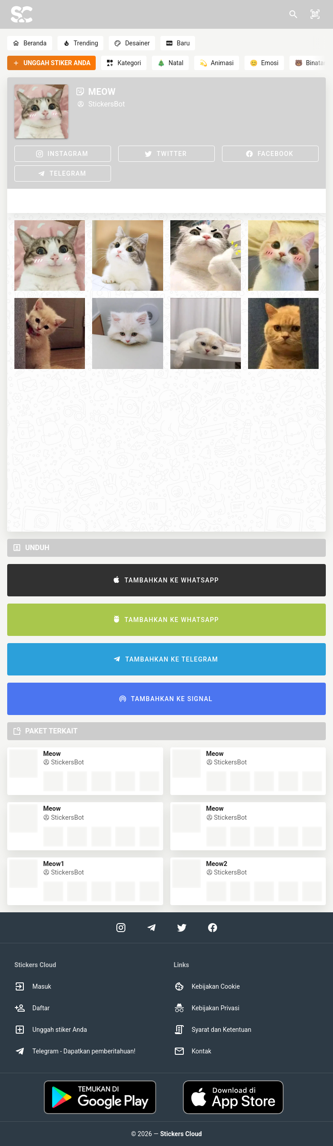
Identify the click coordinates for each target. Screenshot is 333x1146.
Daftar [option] (32, 1008)
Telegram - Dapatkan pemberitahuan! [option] (74, 1051)
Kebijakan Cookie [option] (207, 986)
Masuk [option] (32, 986)
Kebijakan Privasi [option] (207, 1008)
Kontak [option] (193, 1051)
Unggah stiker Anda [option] (50, 1029)
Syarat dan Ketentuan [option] (213, 1029)
